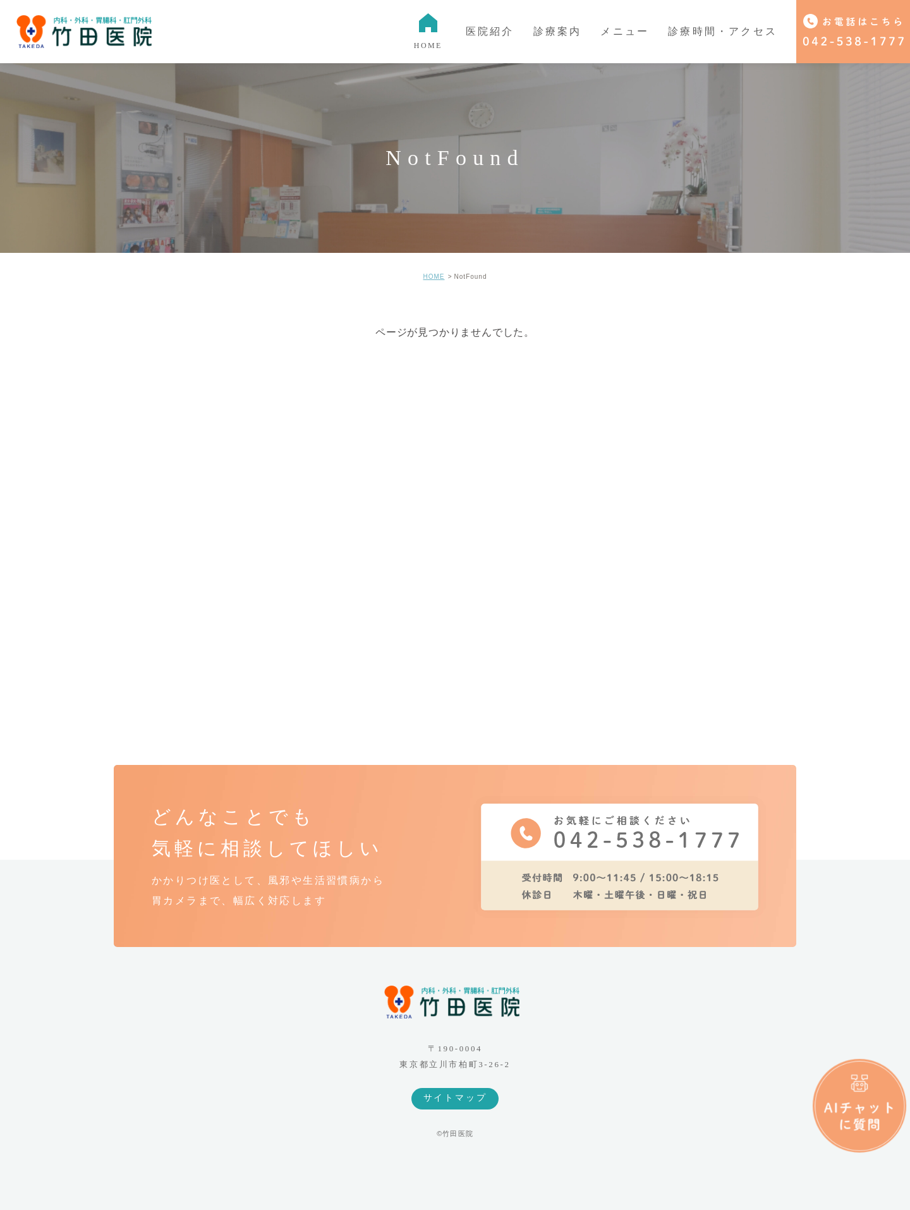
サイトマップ (455, 1098)
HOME (433, 276)
